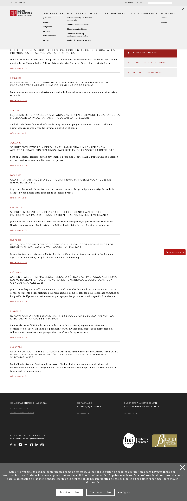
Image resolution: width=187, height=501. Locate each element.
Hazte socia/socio (175, 252)
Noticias (164, 18)
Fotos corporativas (145, 72)
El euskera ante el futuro (77, 29)
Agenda (164, 22)
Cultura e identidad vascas (78, 24)
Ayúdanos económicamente (23, 413)
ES (16, 2)
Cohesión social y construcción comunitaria (79, 19)
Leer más (156, 479)
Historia (46, 22)
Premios (46, 31)
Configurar (124, 492)
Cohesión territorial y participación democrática (77, 35)
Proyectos (95, 13)
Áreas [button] (76, 13)
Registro (129, 2)
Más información (18, 69)
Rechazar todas (100, 492)
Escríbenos (83, 413)
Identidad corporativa (147, 62)
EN (24, 2)
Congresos (47, 27)
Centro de (143, 13)
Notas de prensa (142, 52)
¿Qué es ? (47, 18)
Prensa (46, 40)
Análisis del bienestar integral (79, 40)
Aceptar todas (69, 492)
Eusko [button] (53, 13)
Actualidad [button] (168, 13)
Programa (115, 13)
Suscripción (130, 413)
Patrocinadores (49, 36)
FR (20, 2)
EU (12, 2)
